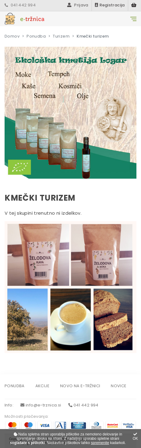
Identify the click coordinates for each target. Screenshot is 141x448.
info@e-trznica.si (40, 405)
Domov (12, 36)
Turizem (61, 36)
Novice (118, 386)
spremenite (100, 443)
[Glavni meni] (133, 19)
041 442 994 (20, 5)
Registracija (110, 5)
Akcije (42, 386)
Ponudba (36, 36)
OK (135, 436)
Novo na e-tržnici (80, 386)
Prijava (77, 5)
